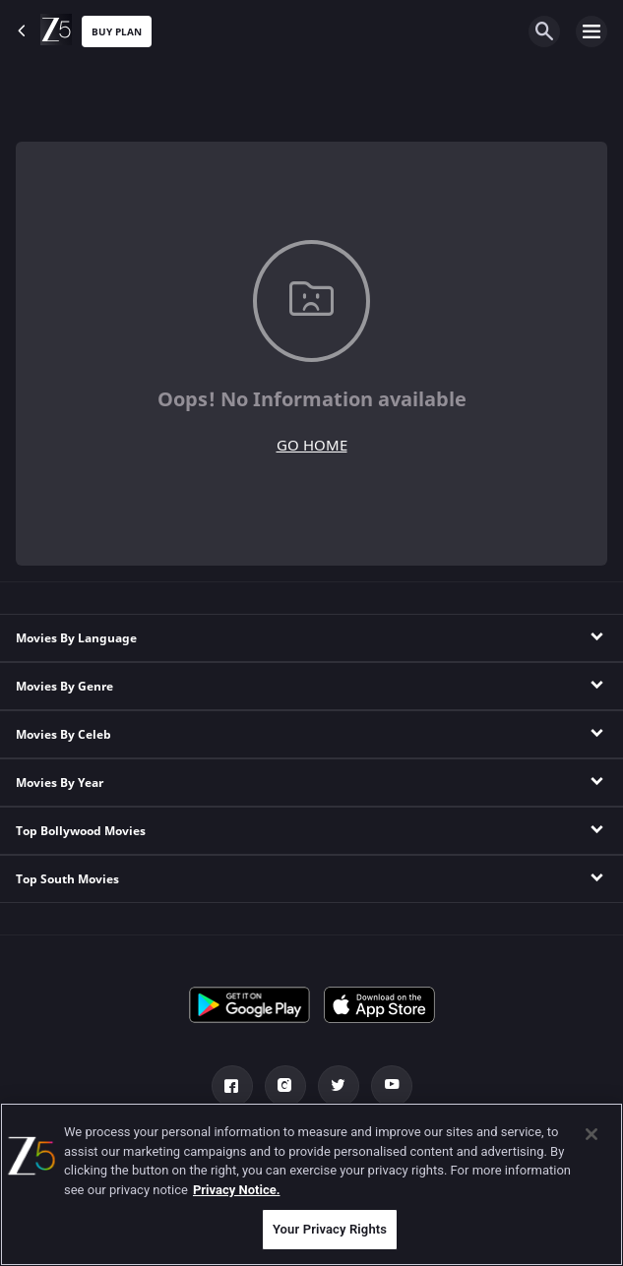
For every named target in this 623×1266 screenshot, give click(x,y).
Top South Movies (67, 879)
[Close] (591, 1134)
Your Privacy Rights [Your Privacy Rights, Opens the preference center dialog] (330, 1229)
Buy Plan (117, 32)
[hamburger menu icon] (591, 31)
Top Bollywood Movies (81, 831)
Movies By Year (59, 783)
